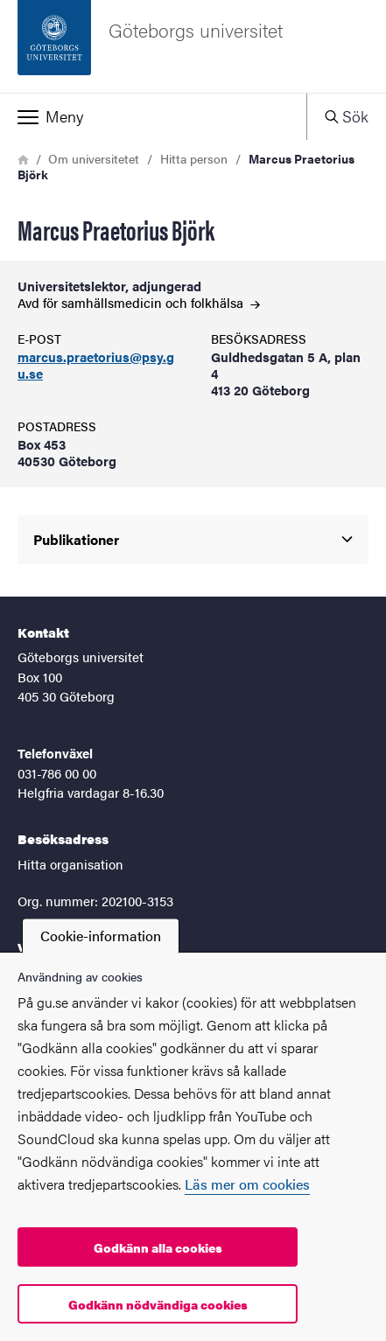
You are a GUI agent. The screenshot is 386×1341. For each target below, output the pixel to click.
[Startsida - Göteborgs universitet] (193, 46)
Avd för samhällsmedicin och (139, 302)
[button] (153, 116)
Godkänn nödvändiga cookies (158, 1304)
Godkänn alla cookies (158, 1247)
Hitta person (194, 158)
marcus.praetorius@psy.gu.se (96, 365)
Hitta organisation (70, 864)
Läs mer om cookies (247, 1184)
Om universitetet (93, 158)
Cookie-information (100, 935)
